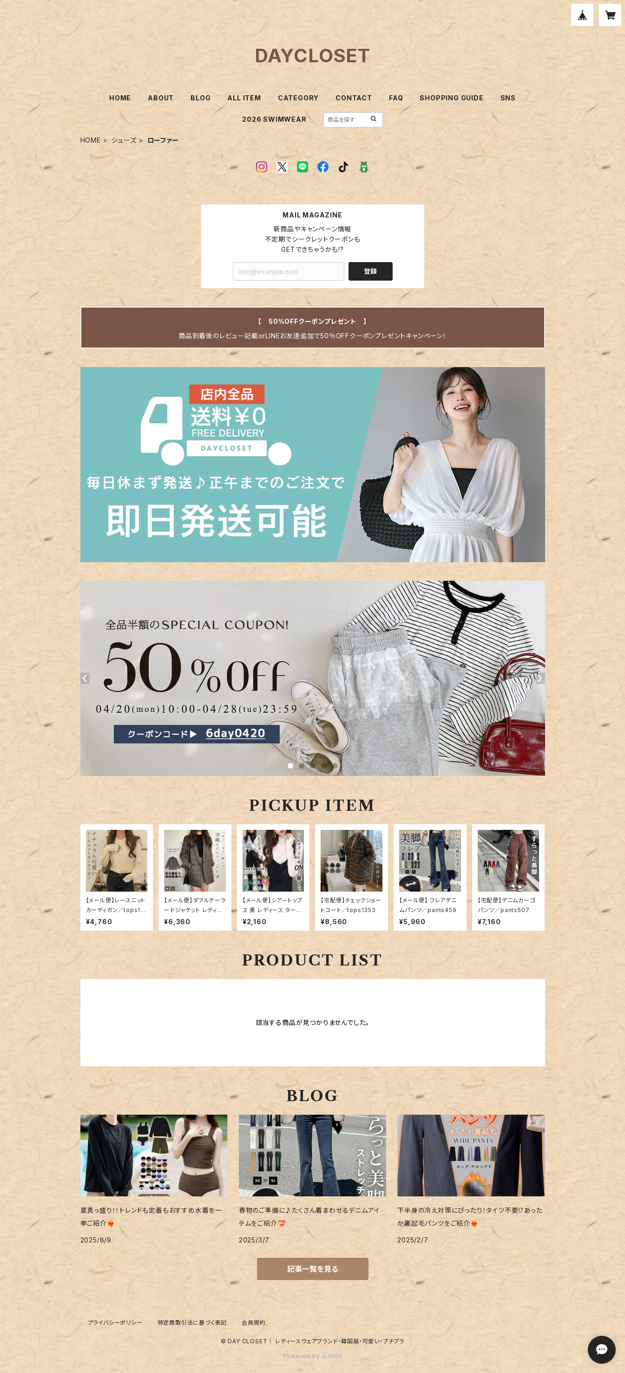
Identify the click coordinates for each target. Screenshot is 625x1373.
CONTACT (354, 98)
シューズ (124, 140)
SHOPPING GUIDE (451, 98)
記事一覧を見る (312, 1269)
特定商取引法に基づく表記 (192, 1322)
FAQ (396, 98)
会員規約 (253, 1322)
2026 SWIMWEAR (274, 119)
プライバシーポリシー (115, 1322)
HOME (120, 98)
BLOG (201, 98)
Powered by (312, 1356)
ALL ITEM (244, 98)
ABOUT (161, 98)
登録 (370, 271)
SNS (508, 98)
